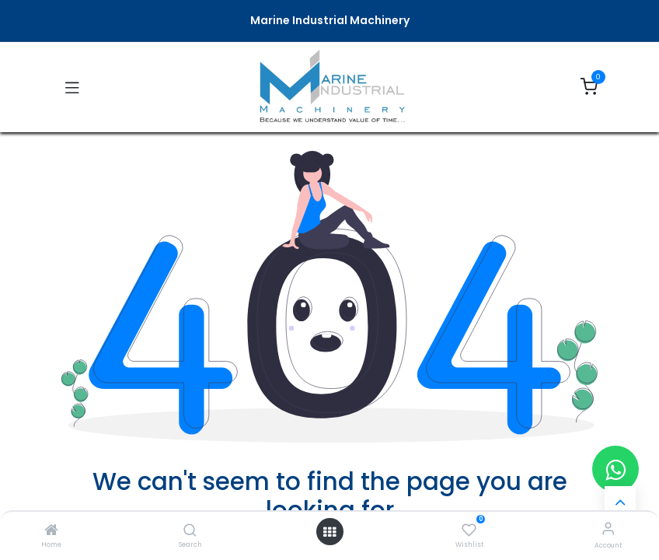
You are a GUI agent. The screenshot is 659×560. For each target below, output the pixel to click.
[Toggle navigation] (72, 87)
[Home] (51, 531)
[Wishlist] (469, 529)
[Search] (190, 531)
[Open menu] (329, 532)
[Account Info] (608, 528)
